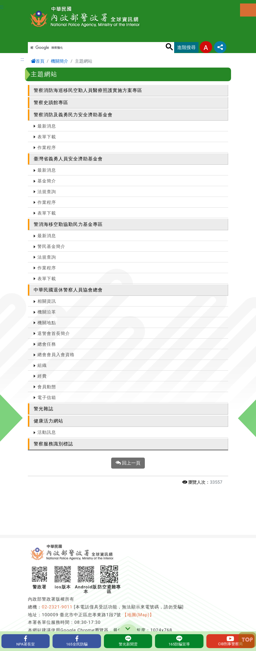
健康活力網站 (48, 421)
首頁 (37, 61)
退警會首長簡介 (53, 333)
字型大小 (206, 47)
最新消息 (46, 126)
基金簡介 (46, 181)
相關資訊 (46, 301)
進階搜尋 (186, 47)
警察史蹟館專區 (51, 102)
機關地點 (46, 322)
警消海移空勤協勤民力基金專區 (68, 224)
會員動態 (46, 386)
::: (1, 7)
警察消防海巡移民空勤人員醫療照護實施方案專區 (88, 90)
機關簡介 (59, 61)
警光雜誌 (43, 408)
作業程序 (46, 147)
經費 (42, 376)
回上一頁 (128, 463)
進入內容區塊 (14, 3)
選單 (248, 10)
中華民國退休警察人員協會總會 (68, 290)
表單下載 (46, 136)
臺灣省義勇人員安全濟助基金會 (68, 159)
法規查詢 (46, 191)
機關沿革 (46, 312)
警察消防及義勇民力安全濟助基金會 (73, 114)
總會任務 (46, 344)
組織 (42, 365)
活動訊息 (46, 432)
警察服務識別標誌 (53, 444)
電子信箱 (46, 397)
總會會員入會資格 (56, 354)
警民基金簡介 (51, 246)
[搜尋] (96, 48)
